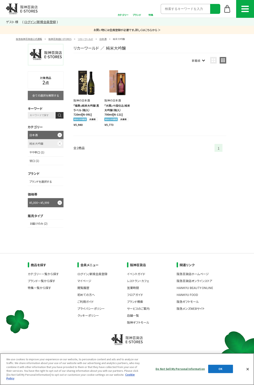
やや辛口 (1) (36, 152)
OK (220, 369)
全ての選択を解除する (45, 95)
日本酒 (103, 39)
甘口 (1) (34, 161)
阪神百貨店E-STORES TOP (22, 9)
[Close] (247, 369)
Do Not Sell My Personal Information (180, 369)
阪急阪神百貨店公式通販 (29, 39)
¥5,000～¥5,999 (39, 203)
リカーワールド (85, 39)
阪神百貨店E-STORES (59, 39)
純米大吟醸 (36, 143)
